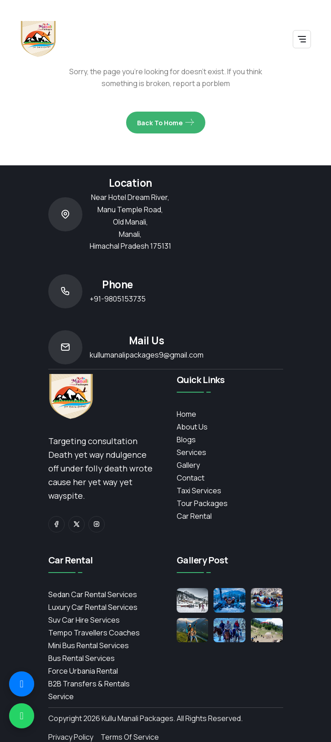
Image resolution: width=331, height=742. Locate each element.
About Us (192, 427)
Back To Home (165, 122)
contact (190, 478)
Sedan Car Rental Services (92, 594)
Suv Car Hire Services (84, 620)
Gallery (188, 465)
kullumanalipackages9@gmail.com (147, 355)
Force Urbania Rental (83, 671)
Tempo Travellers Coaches (94, 633)
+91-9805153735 (118, 299)
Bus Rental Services (81, 658)
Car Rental (194, 516)
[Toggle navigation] (302, 39)
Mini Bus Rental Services (88, 645)
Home (186, 414)
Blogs (186, 440)
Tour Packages (202, 503)
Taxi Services (199, 491)
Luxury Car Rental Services (92, 607)
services (191, 452)
